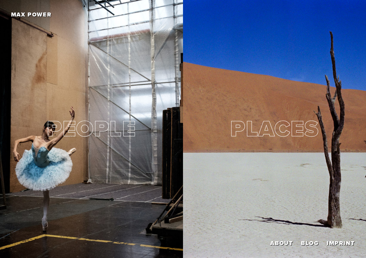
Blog (310, 243)
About (281, 243)
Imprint (341, 243)
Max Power (31, 14)
